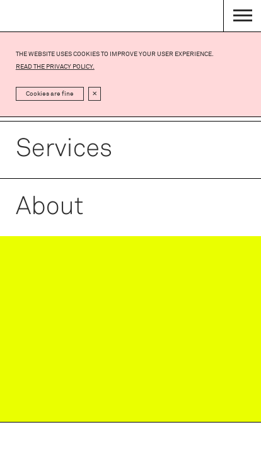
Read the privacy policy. (55, 67)
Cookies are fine (50, 94)
